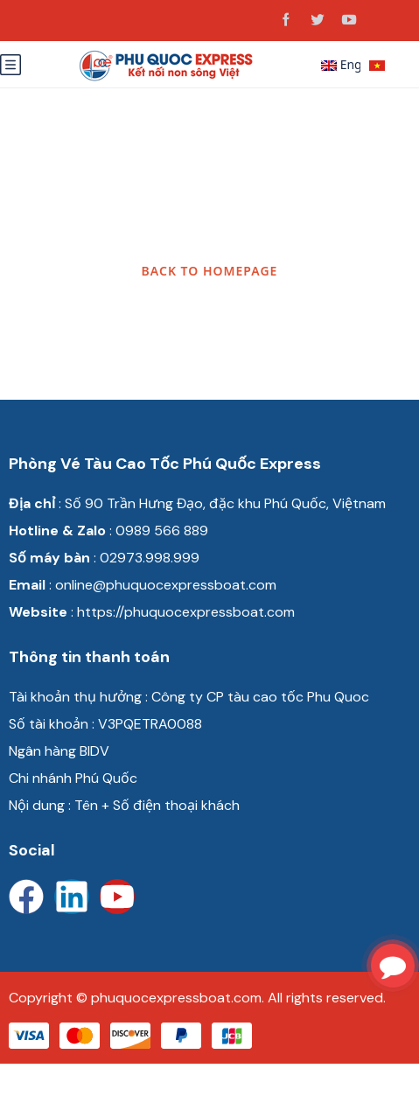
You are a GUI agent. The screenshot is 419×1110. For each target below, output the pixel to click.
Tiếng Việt (385, 66)
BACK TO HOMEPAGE (210, 270)
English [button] (340, 64)
